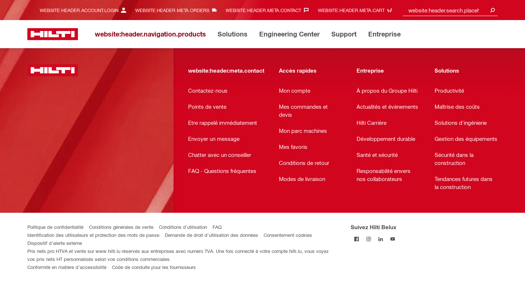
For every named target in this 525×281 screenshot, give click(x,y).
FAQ (217, 227)
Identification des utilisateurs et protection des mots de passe (93, 235)
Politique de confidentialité (55, 227)
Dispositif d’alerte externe (54, 243)
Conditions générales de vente (121, 227)
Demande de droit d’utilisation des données (211, 235)
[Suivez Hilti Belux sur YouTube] (393, 239)
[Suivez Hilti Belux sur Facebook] (357, 239)
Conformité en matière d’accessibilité (66, 267)
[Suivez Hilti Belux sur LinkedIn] (381, 239)
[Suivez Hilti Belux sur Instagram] (369, 239)
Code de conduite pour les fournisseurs (154, 267)
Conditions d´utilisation (183, 227)
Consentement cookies (288, 235)
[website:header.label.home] (52, 34)
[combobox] (450, 10)
